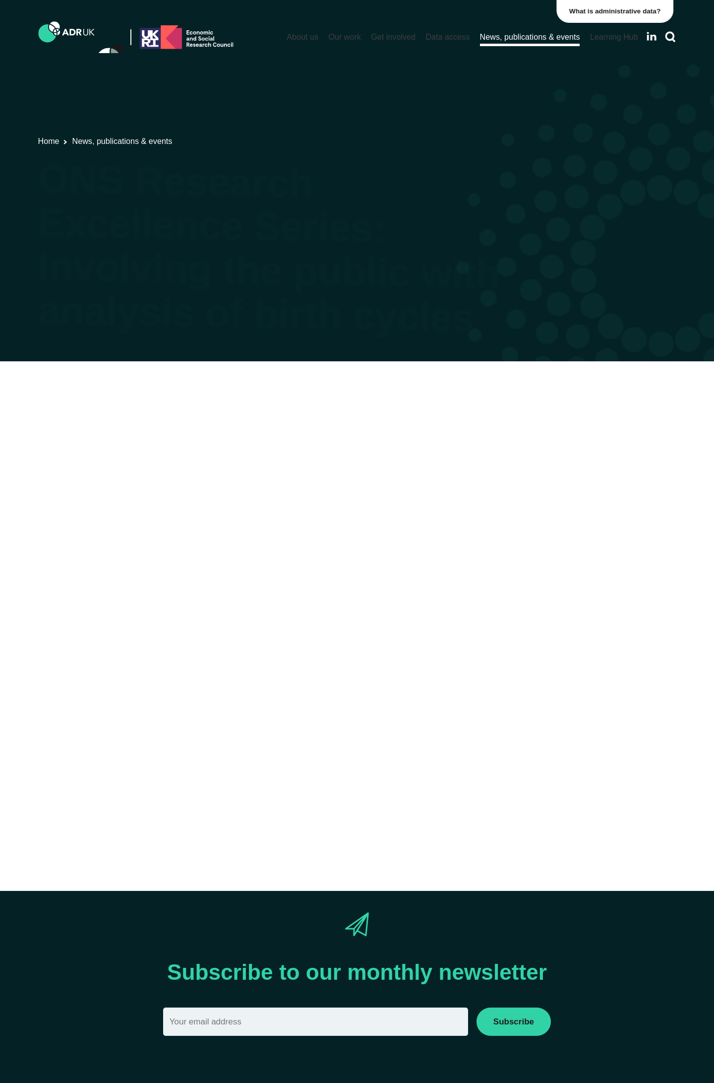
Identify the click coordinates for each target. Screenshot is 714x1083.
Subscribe (513, 1021)
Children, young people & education (349, 441)
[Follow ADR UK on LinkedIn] (651, 36)
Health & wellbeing (456, 441)
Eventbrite (211, 804)
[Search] (670, 37)
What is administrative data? (617, 11)
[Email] (315, 1022)
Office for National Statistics (227, 441)
